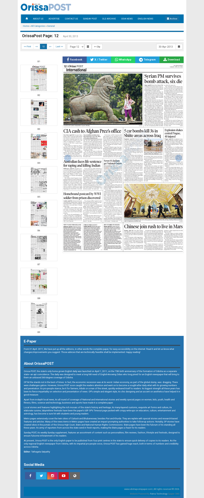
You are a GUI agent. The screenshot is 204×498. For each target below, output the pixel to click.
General (51, 26)
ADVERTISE (54, 18)
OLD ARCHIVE (109, 18)
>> (50, 46)
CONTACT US (71, 18)
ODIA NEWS (127, 18)
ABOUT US (38, 18)
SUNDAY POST (90, 18)
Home (26, 26)
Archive (172, 18)
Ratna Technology (159, 494)
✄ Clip (97, 46)
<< (36, 46)
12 (43, 46)
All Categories (38, 26)
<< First (27, 46)
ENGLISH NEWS (145, 18)
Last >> (59, 46)
